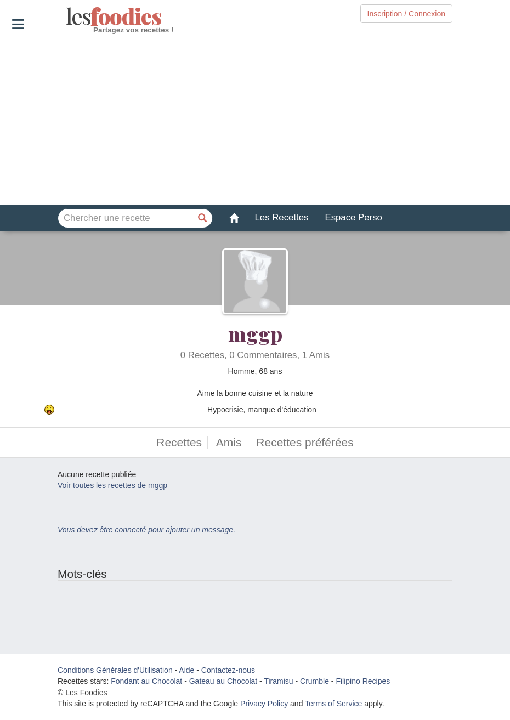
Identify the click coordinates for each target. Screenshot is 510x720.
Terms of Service (333, 703)
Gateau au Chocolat (223, 681)
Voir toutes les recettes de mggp (112, 485)
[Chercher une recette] (203, 218)
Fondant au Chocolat (146, 681)
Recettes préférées (304, 442)
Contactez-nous (228, 670)
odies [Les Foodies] (67, 16)
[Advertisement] (255, 120)
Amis (229, 442)
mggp (255, 333)
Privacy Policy (264, 703)
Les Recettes (282, 217)
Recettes (179, 442)
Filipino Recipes (363, 681)
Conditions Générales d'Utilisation (115, 670)
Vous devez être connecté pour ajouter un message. (146, 529)
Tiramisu (278, 681)
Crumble (314, 681)
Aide (186, 670)
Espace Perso (353, 217)
